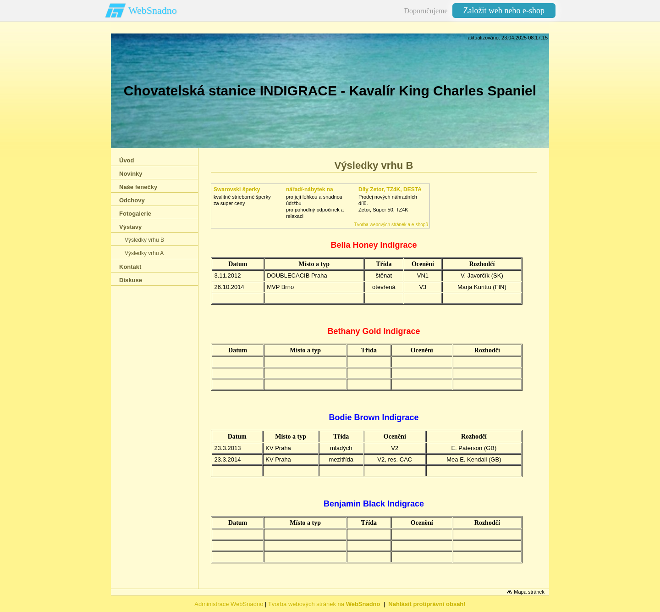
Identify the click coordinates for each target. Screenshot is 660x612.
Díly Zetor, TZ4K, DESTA (390, 189)
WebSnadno (152, 10)
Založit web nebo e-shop (503, 10)
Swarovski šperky (237, 189)
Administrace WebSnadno (228, 604)
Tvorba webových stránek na (324, 604)
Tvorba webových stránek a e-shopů (391, 224)
